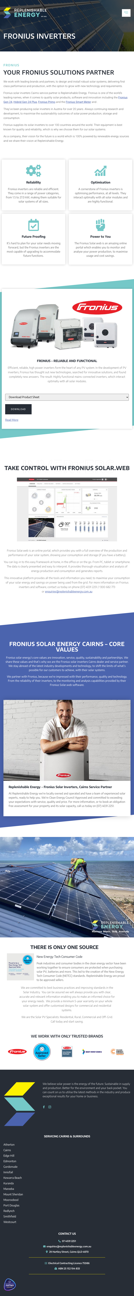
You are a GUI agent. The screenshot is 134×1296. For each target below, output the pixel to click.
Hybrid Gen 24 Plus (25, 102)
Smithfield (9, 1216)
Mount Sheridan (13, 1194)
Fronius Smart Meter (78, 102)
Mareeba (8, 1189)
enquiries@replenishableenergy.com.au (68, 591)
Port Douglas (11, 1205)
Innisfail (8, 1172)
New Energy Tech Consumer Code (59, 956)
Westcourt (9, 1222)
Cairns (7, 1150)
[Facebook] (42, 1106)
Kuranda (8, 1183)
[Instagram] (48, 1106)
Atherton (9, 1144)
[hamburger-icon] (126, 13)
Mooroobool (10, 1200)
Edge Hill (8, 1155)
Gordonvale (10, 1166)
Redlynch (9, 1211)
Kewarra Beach (12, 1177)
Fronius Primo (46, 102)
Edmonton (9, 1161)
